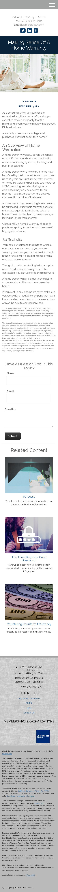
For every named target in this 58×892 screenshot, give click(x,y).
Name (10, 373)
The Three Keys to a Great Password (29, 558)
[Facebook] (36, 30)
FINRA (29, 703)
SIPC (29, 708)
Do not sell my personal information (21, 796)
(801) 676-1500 (28, 17)
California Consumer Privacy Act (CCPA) (33, 791)
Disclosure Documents (29, 698)
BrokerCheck (7, 754)
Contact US (29, 712)
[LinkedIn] (29, 30)
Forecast (29, 496)
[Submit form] (13, 436)
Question (10, 409)
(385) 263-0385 (33, 21)
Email (10, 391)
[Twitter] (23, 30)
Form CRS (31, 875)
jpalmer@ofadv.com (32, 24)
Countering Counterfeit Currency (29, 624)
